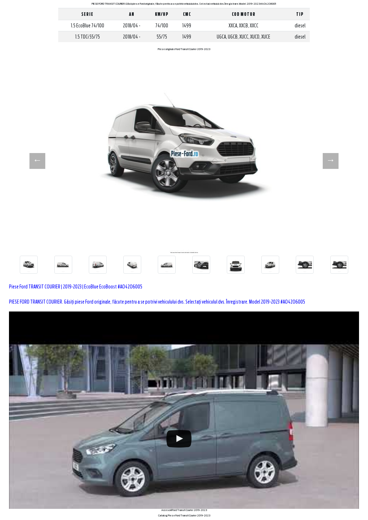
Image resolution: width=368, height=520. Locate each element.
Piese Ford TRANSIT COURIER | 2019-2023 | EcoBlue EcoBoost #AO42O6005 (75, 287)
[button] (37, 161)
